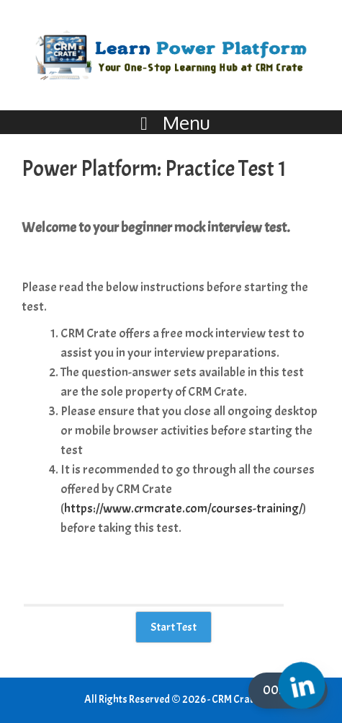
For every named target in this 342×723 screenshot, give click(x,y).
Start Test (173, 627)
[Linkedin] (301, 685)
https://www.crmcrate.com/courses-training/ (183, 508)
